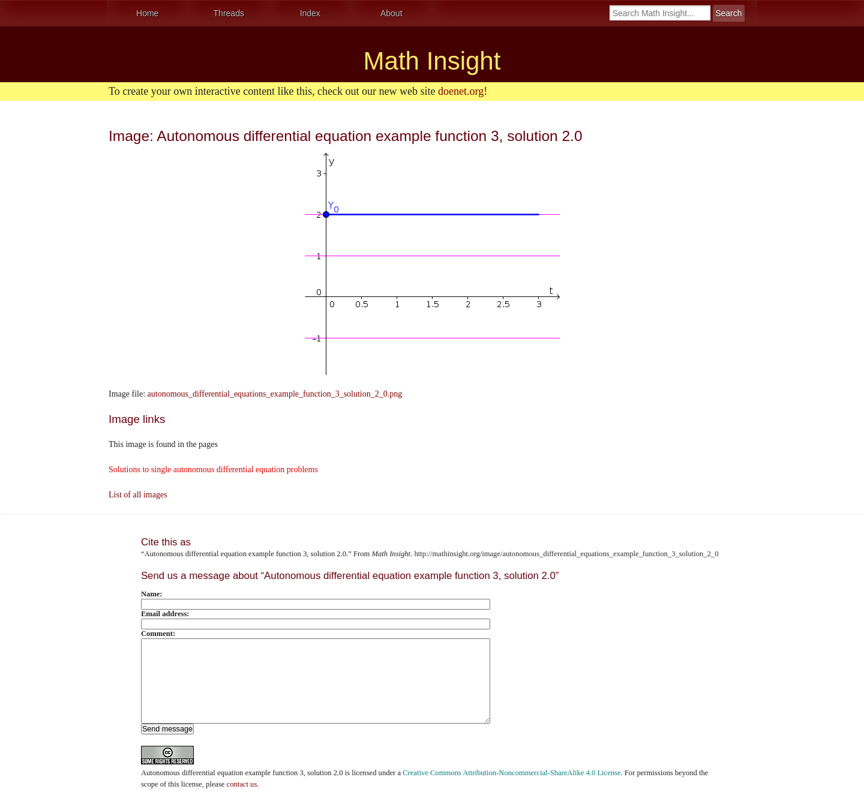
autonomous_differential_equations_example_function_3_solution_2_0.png (275, 393)
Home (147, 13)
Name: (152, 594)
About (391, 13)
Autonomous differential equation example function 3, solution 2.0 (242, 773)
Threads (229, 13)
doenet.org (461, 91)
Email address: (165, 614)
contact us (242, 784)
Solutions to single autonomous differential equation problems (213, 469)
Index (310, 13)
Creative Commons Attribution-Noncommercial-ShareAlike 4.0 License (511, 773)
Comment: (158, 633)
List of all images (138, 494)
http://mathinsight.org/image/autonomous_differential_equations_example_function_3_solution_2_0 (566, 554)
